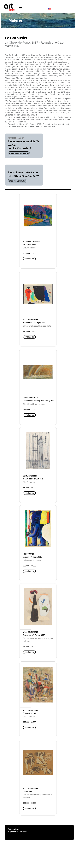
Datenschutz (13, 829)
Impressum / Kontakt (17, 831)
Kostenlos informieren (19, 153)
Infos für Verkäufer (17, 181)
